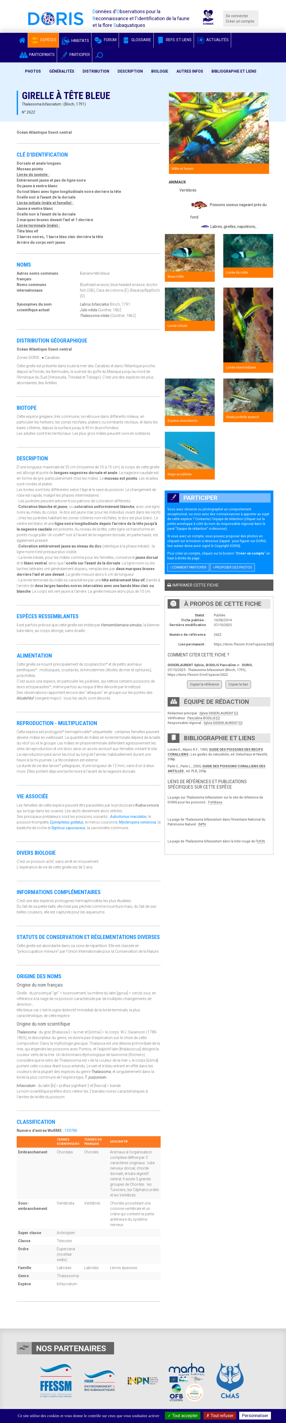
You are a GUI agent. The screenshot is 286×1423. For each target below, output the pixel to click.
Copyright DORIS (226, 546)
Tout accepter (183, 1415)
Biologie (159, 71)
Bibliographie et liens (233, 71)
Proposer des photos (232, 567)
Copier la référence (204, 684)
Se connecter (237, 16)
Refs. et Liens (174, 40)
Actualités (212, 40)
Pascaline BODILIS (201, 718)
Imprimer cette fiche (192, 585)
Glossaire (136, 40)
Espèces (43, 40)
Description (130, 71)
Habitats (75, 40)
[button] (99, 55)
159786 (70, 1130)
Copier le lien (238, 684)
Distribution (96, 71)
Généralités (61, 71)
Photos (33, 71)
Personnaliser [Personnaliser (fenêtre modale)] (255, 1415)
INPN (202, 824)
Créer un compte (240, 21)
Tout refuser (220, 1415)
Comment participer (188, 567)
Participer (74, 54)
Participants (37, 54)
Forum (105, 40)
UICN (261, 841)
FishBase (215, 802)
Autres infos (189, 71)
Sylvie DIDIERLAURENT (216, 713)
